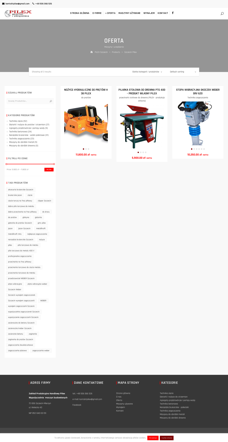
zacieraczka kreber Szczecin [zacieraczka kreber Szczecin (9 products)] (19, 328)
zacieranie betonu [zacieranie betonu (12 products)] (15, 334)
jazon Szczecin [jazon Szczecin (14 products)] (24, 228)
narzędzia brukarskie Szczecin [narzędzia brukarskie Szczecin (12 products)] (20, 239)
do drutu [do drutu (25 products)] (46, 212)
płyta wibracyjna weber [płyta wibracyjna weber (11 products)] (37, 284)
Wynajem (149, 13)
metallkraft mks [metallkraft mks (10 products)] (15, 234)
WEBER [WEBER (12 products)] (43, 300)
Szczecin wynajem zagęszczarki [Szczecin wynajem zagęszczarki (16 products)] (21, 300)
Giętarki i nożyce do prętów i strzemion (27, 124)
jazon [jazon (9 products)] (10, 228)
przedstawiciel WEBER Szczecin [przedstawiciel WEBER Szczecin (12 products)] (21, 278)
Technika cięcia (16, 121)
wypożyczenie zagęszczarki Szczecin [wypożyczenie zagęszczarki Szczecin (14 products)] (23, 317)
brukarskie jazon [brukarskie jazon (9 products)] (15, 195)
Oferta (110, 13)
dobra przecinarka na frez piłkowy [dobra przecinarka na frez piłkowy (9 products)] (22, 212)
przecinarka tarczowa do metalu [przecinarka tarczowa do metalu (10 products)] (21, 273)
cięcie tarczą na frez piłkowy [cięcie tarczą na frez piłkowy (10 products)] (20, 200)
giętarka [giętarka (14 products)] (38, 217)
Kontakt (163, 13)
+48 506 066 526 (42, 3)
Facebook (77, 405)
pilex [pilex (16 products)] (10, 245)
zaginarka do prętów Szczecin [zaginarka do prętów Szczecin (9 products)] (20, 339)
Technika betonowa (18, 131)
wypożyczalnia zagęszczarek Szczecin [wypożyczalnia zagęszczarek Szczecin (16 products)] (23, 311)
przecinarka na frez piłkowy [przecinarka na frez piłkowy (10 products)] (19, 261)
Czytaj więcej (167, 438)
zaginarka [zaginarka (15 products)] (33, 334)
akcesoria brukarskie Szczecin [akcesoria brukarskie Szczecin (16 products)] (20, 189)
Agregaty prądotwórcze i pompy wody (27, 128)
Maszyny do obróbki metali (21, 142)
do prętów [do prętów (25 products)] (12, 217)
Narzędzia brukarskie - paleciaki (174, 407)
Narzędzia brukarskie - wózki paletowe (27, 135)
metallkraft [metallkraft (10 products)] (41, 228)
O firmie (97, 13)
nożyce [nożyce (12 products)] (42, 239)
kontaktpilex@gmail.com (15, 3)
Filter (49, 170)
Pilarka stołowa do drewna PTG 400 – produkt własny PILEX (142, 91)
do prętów (86, 97)
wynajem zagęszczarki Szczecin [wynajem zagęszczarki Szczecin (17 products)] (21, 306)
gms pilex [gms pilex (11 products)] (42, 223)
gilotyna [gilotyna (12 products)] (26, 217)
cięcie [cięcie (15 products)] (30, 195)
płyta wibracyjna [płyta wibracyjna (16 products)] (15, 284)
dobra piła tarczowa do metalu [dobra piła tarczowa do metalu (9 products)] (21, 206)
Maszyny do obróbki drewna (22, 145)
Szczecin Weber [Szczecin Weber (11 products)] (14, 289)
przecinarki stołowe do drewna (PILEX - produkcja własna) (142, 99)
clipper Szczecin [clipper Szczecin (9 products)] (44, 200)
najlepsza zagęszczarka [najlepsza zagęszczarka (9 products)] (37, 234)
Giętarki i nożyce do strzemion (174, 396)
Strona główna (79, 13)
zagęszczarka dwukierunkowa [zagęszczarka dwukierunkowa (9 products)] (20, 345)
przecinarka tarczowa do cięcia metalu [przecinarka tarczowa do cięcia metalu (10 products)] (24, 267)
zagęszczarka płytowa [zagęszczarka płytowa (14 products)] (17, 350)
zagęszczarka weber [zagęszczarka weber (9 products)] (41, 350)
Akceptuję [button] (153, 438)
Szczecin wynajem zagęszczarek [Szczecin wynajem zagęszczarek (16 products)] (21, 295)
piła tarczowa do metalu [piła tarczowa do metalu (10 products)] (28, 245)
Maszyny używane (129, 13)
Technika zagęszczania (198, 97)
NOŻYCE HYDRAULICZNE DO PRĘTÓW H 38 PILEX (86, 91)
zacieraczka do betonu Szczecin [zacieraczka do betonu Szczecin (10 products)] (21, 323)
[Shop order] (183, 71)
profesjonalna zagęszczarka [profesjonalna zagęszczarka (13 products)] (19, 256)
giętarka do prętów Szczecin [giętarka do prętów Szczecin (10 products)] (20, 223)
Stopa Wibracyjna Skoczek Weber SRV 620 (198, 91)
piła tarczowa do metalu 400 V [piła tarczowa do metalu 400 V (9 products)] (21, 250)
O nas (118, 396)
